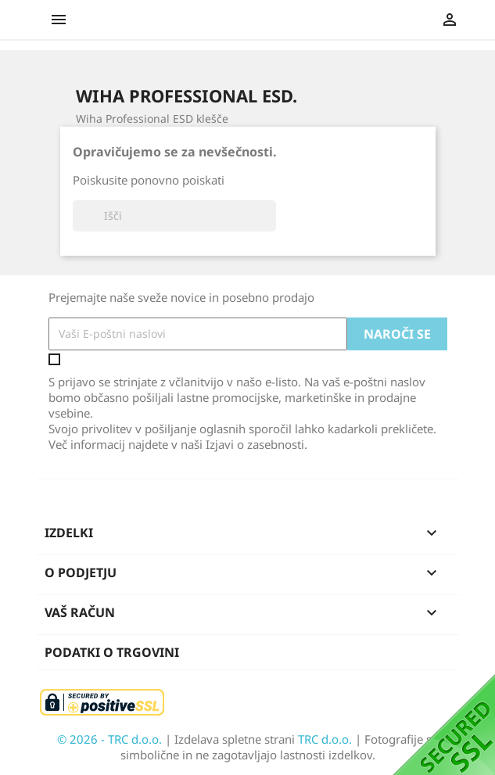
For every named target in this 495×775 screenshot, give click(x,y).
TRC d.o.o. (326, 739)
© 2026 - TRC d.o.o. (111, 739)
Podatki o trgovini (112, 652)
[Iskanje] (174, 215)
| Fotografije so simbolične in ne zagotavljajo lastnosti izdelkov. (279, 746)
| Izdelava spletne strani (231, 739)
